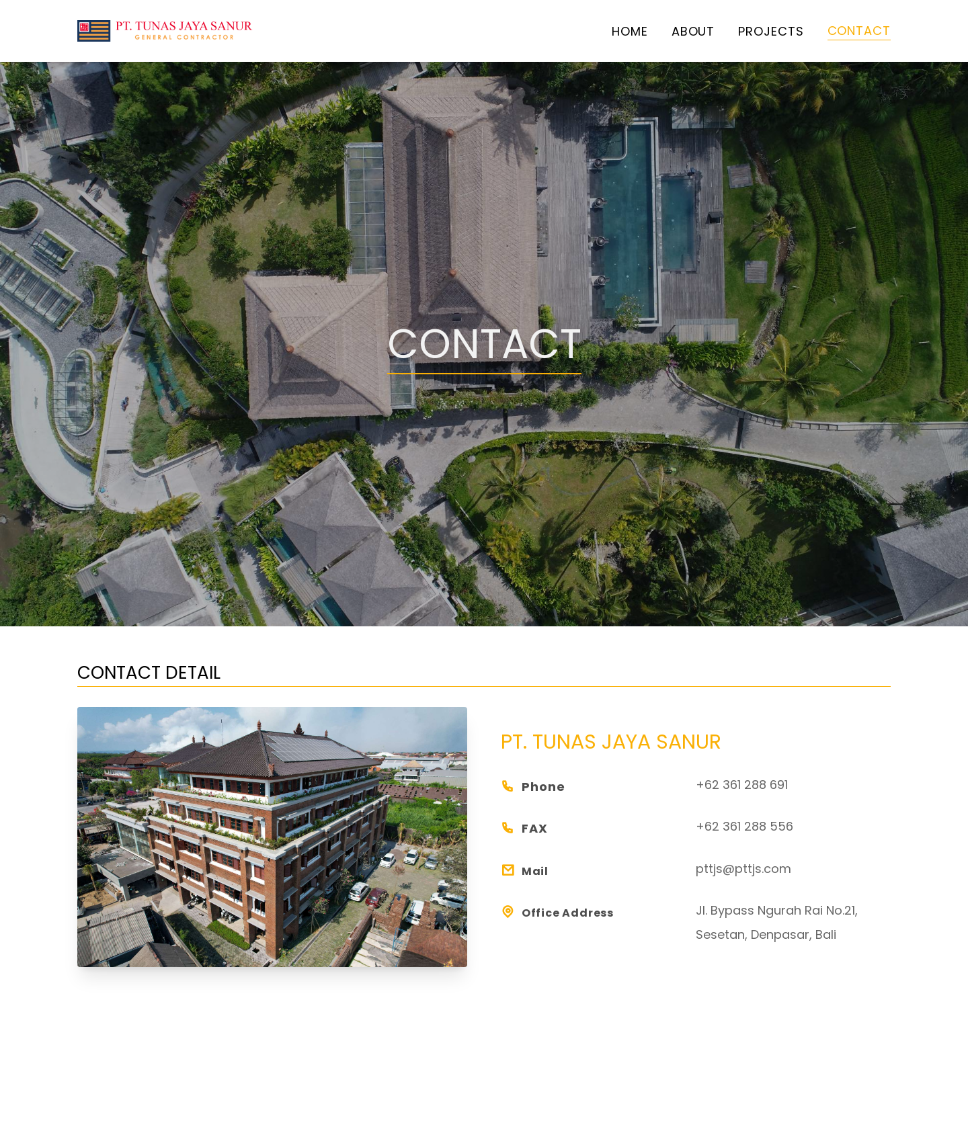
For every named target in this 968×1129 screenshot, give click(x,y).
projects (770, 31)
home (630, 31)
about (693, 31)
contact (859, 30)
